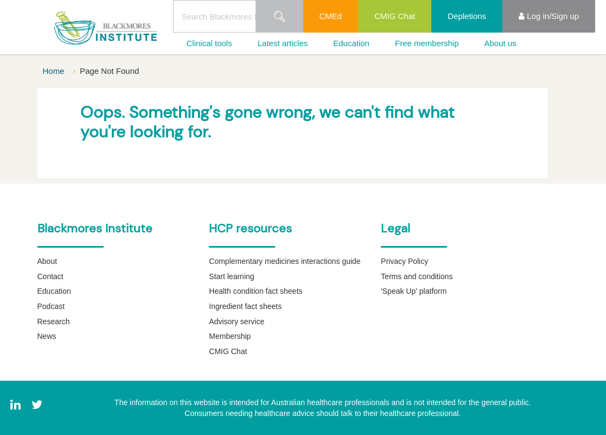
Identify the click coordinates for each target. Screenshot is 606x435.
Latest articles (283, 43)
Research (53, 321)
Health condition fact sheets (255, 291)
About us (500, 43)
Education (351, 43)
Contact (50, 276)
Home (55, 70)
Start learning (231, 276)
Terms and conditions (416, 276)
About (47, 261)
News (46, 336)
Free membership (427, 43)
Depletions (467, 16)
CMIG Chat (394, 16)
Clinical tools (209, 43)
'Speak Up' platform (413, 291)
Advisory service (236, 321)
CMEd (331, 16)
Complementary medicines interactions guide (284, 261)
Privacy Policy (404, 261)
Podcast (51, 306)
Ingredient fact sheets (245, 306)
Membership (230, 336)
